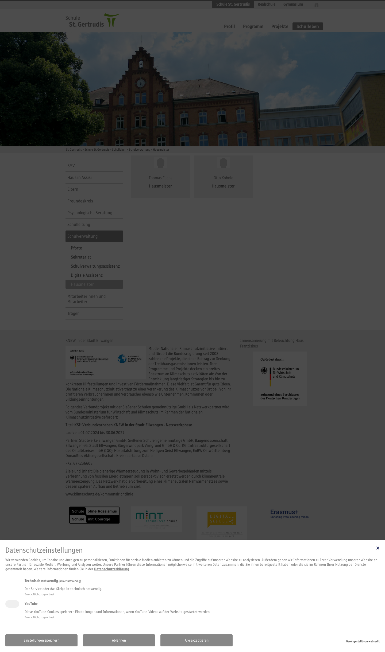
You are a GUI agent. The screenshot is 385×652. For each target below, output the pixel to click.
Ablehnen (119, 640)
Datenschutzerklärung (111, 569)
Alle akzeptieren (197, 640)
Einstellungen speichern (41, 640)
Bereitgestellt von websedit (363, 641)
